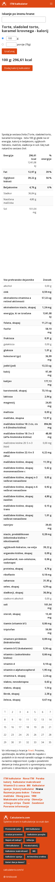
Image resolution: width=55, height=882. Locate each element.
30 (12, 742)
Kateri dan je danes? (14, 862)
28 (50, 734)
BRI (29, 785)
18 (27, 727)
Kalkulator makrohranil (27, 782)
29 (5, 742)
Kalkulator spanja (13, 856)
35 (50, 742)
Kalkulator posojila (36, 834)
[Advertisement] (27, 102)
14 (50, 719)
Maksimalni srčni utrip (17, 799)
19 (35, 727)
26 (35, 734)
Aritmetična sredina (36, 856)
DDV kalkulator (33, 829)
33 (35, 742)
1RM (33, 796)
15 (5, 727)
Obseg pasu (23, 796)
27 (42, 734)
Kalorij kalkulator (23, 789)
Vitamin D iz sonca (14, 785)
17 (20, 727)
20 (42, 727)
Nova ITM (28, 778)
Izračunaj (9, 51)
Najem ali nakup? (13, 840)
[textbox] (24, 19)
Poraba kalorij (31, 845)
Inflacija (30, 840)
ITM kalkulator (19, 3)
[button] (51, 4)
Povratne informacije (16, 806)
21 (50, 727)
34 (42, 742)
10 (20, 719)
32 (27, 742)
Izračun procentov (13, 834)
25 (27, 734)
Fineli (31, 750)
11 (27, 719)
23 (12, 734)
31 (20, 742)
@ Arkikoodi (10, 876)
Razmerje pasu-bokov (16, 792)
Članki (26, 803)
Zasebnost (38, 803)
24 (20, 734)
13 (42, 719)
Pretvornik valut (13, 829)
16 (12, 727)
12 (35, 719)
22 (5, 734)
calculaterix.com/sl (13, 869)
